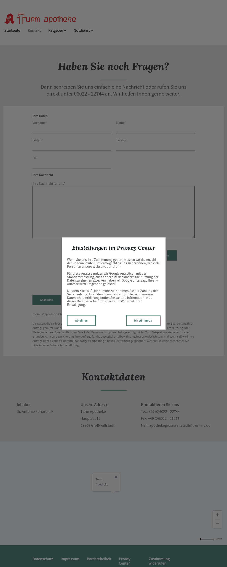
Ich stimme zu (143, 320)
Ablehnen (81, 320)
